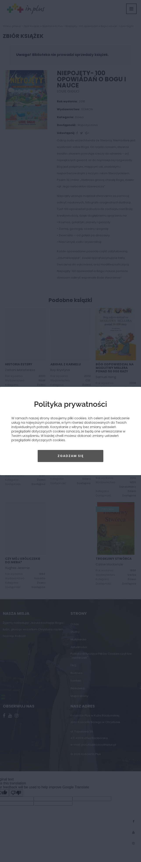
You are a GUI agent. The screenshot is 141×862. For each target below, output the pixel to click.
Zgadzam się (71, 456)
